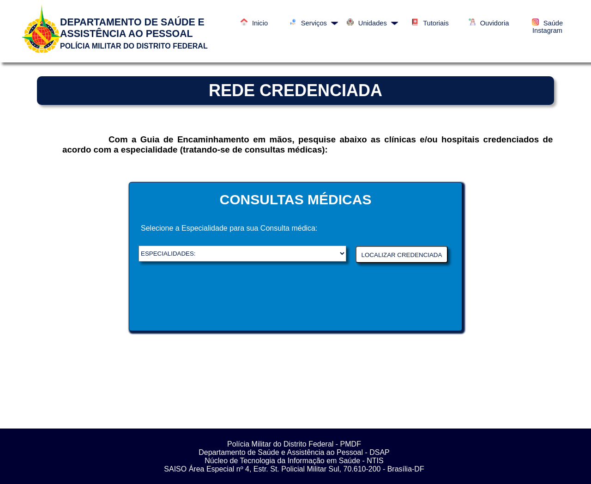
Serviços (313, 23)
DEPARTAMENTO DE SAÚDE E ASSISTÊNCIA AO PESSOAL (132, 28)
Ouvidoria (489, 23)
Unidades (372, 23)
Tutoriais (430, 23)
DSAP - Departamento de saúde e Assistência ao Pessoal (242, 253)
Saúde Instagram (547, 26)
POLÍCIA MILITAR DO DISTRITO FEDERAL (134, 46)
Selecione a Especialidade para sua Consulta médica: (229, 228)
